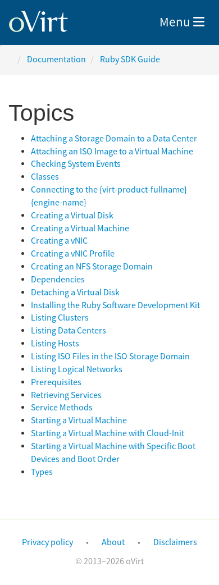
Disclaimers (175, 542)
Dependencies (58, 279)
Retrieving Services (66, 395)
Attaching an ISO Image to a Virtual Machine (112, 151)
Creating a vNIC (59, 240)
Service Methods (62, 407)
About (113, 542)
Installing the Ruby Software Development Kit (115, 305)
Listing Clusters (60, 317)
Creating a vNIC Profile (73, 253)
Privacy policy (47, 542)
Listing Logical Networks (76, 369)
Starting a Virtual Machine (79, 420)
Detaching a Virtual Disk (75, 292)
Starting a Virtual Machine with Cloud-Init (107, 433)
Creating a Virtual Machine (80, 228)
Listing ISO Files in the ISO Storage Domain (110, 356)
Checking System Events (76, 164)
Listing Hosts (55, 343)
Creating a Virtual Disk (72, 215)
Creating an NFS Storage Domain (92, 266)
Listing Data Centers (68, 330)
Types (42, 472)
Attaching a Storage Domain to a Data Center (114, 138)
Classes (45, 176)
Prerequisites (56, 382)
